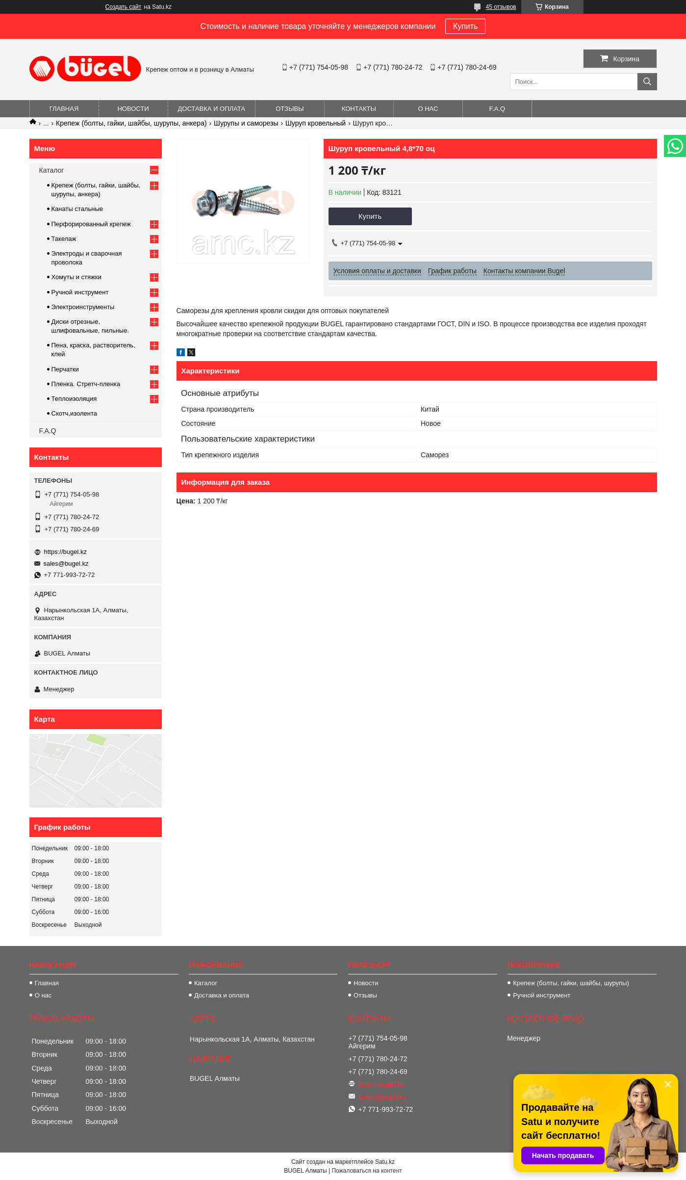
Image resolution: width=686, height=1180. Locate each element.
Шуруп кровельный (315, 123)
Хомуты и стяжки (76, 277)
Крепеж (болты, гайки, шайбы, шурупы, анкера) (131, 123)
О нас (428, 108)
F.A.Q (497, 108)
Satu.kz (385, 1161)
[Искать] (647, 81)
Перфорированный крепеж (91, 224)
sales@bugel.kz (66, 563)
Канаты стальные (77, 208)
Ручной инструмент (80, 292)
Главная (64, 108)
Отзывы (290, 108)
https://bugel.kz (65, 551)
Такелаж (63, 238)
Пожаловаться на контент (366, 1170)
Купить (465, 26)
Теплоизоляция (74, 398)
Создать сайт (123, 6)
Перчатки (65, 369)
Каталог (51, 170)
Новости (133, 108)
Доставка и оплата (211, 108)
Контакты (359, 108)
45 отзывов (500, 6)
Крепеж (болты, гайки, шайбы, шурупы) (571, 983)
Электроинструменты (83, 307)
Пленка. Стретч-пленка (85, 384)
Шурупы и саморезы (246, 123)
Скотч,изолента (74, 413)
